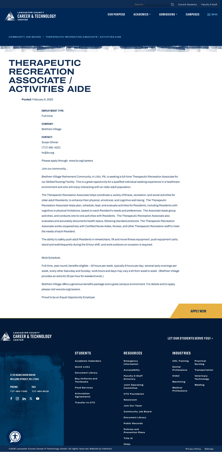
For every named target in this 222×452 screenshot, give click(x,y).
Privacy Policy (193, 449)
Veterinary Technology (202, 377)
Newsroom (130, 400)
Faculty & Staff (209, 4)
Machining (178, 382)
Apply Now (198, 311)
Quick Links (82, 367)
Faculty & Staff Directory (133, 377)
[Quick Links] (212, 14)
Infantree (107, 449)
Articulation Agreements (82, 395)
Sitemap (209, 449)
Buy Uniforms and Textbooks (86, 380)
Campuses (192, 14)
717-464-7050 (18, 391)
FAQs (127, 444)
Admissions (167, 14)
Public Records (133, 423)
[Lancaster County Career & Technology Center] (30, 17)
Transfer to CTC (85, 402)
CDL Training (180, 361)
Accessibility (132, 370)
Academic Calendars (88, 361)
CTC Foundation (134, 394)
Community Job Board (25, 37)
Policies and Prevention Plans (134, 431)
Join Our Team (133, 405)
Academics (141, 14)
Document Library (86, 373)
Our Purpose (116, 14)
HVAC (176, 376)
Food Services (84, 387)
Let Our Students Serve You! (189, 338)
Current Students (187, 4)
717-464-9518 (40, 391)
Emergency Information (131, 362)
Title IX (128, 438)
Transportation (204, 370)
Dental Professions (179, 368)
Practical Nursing (200, 362)
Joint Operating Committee (133, 386)
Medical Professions (179, 389)
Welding (199, 385)
